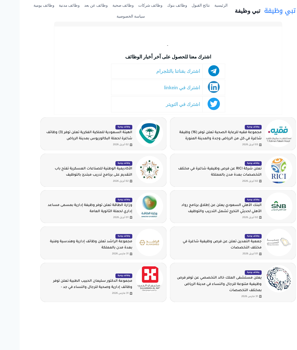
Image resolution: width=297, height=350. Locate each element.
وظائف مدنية (49, 5)
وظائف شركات (131, 5)
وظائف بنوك (157, 5)
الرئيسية (201, 5)
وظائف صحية (103, 5)
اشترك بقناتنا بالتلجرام (160, 71)
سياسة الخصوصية (111, 16)
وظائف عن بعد (76, 5)
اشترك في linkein (163, 87)
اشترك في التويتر (164, 104)
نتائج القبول (181, 5)
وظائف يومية (24, 5)
